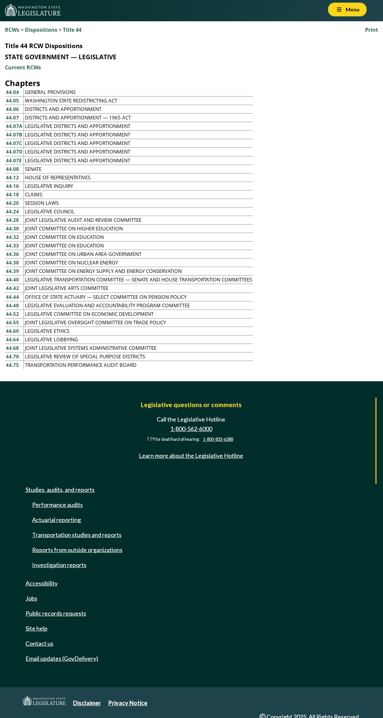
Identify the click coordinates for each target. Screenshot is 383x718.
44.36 (12, 254)
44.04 (12, 92)
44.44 (12, 297)
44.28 (12, 220)
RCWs (12, 29)
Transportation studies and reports (76, 534)
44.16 (12, 186)
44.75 (12, 365)
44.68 (12, 348)
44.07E (14, 160)
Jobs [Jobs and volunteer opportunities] (31, 598)
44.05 (12, 100)
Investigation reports (59, 564)
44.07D (14, 151)
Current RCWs (23, 67)
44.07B (14, 134)
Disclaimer (87, 703)
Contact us (39, 643)
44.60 (12, 331)
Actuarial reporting (56, 519)
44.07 (12, 117)
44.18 (12, 194)
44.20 (12, 203)
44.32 (12, 237)
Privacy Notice (127, 703)
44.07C (14, 143)
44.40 (12, 279)
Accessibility (42, 583)
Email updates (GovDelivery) (62, 658)
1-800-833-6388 (218, 439)
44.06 (12, 109)
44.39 (12, 271)
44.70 (12, 356)
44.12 (12, 177)
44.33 (12, 245)
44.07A (14, 126)
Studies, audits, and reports (60, 489)
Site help (36, 628)
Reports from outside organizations (77, 549)
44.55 (12, 322)
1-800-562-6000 (191, 428)
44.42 (12, 288)
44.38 (12, 262)
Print (371, 29)
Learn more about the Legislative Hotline (191, 455)
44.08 (12, 169)
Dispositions (41, 29)
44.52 (12, 314)
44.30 (12, 228)
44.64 (12, 339)
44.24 (12, 211)
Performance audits (57, 504)
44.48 (12, 305)
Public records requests (56, 613)
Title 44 (72, 29)
